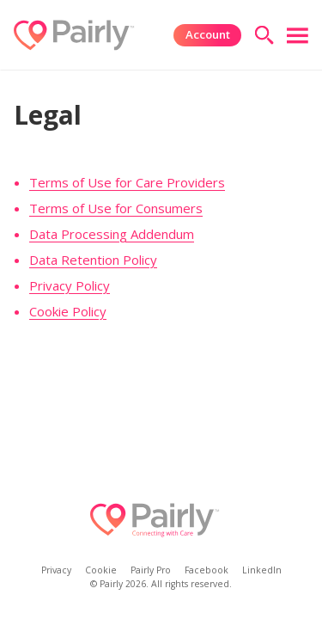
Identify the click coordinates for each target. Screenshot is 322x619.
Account (207, 34)
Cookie (101, 569)
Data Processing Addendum (111, 233)
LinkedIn (262, 569)
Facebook (206, 569)
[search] (264, 35)
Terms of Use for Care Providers (127, 182)
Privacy (56, 569)
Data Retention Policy (93, 259)
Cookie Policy (67, 311)
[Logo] (74, 35)
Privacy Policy (69, 285)
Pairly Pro (151, 569)
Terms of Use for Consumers (116, 208)
